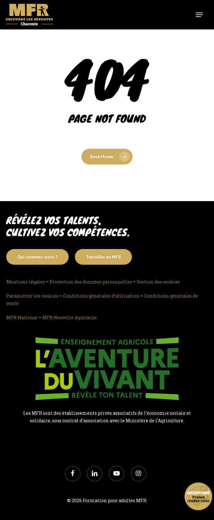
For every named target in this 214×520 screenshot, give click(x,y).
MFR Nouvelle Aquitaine (69, 317)
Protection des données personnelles (91, 282)
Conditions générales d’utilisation (101, 296)
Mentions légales (25, 282)
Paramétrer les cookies (32, 296)
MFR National (22, 317)
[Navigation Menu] (199, 15)
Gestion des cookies (158, 282)
